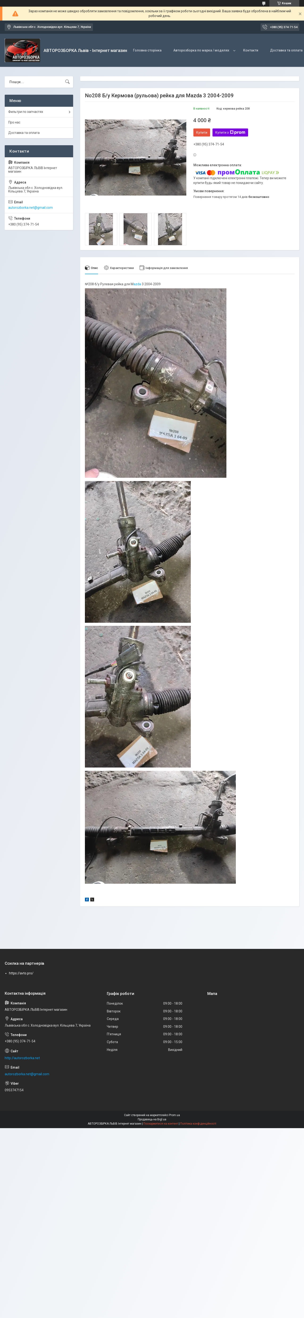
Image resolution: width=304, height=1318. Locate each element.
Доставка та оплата (24, 133)
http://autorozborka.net (22, 1058)
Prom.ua (174, 1115)
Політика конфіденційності (198, 1123)
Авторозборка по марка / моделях (201, 50)
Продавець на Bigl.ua (152, 1119)
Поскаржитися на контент (160, 1123)
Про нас (14, 122)
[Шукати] (67, 82)
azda (137, 284)
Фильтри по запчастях (25, 112)
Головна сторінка (147, 50)
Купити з (230, 132)
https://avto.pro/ (21, 973)
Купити (201, 132)
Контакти (250, 50)
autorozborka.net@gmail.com (30, 207)
